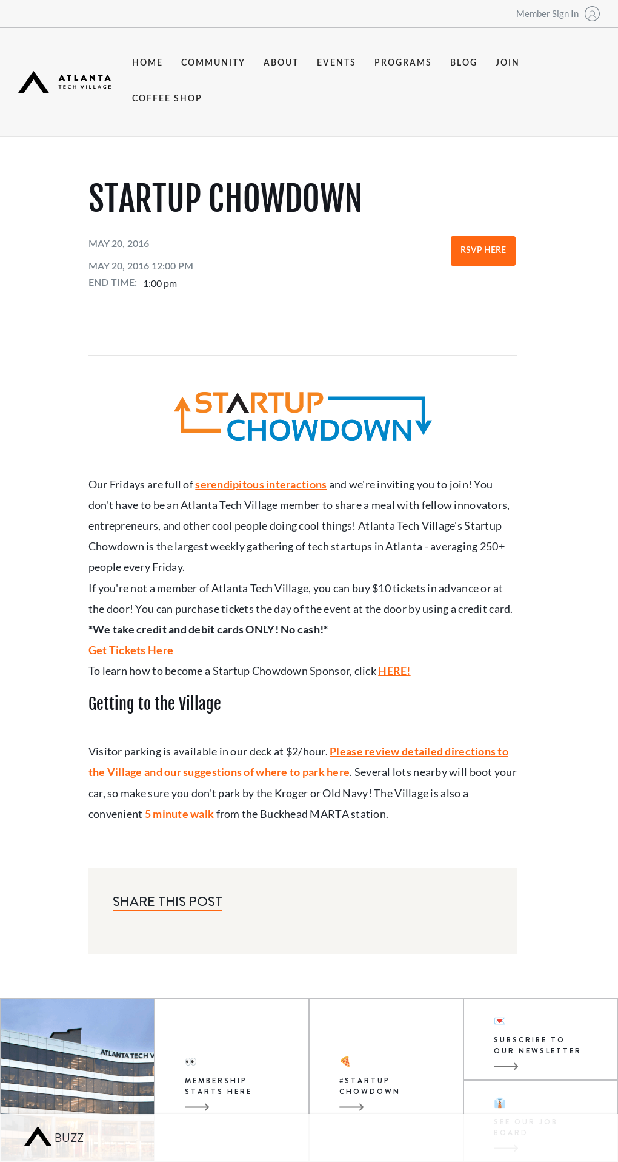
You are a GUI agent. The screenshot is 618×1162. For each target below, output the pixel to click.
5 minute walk (179, 813)
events (336, 63)
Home (147, 63)
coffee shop (167, 99)
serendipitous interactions (261, 484)
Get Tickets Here (130, 650)
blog (463, 63)
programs (403, 63)
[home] (64, 82)
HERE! (394, 670)
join (508, 63)
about (281, 63)
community (213, 63)
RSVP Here (483, 250)
